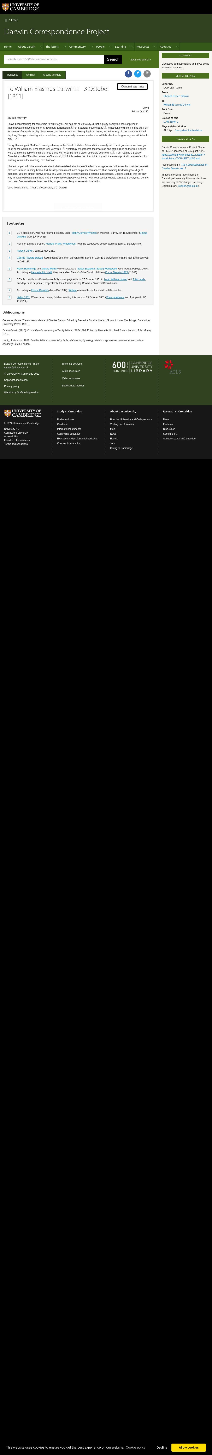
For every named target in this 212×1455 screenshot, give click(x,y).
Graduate (62, 424)
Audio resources (71, 371)
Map (112, 429)
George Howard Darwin (30, 243)
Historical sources (72, 363)
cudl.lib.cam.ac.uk (188, 185)
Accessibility (11, 436)
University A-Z (12, 429)
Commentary (77, 46)
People (100, 46)
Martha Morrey (50, 254)
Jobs (112, 443)
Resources (143, 46)
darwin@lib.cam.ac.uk (16, 367)
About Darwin (26, 46)
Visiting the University (122, 424)
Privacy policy (11, 386)
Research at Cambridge (177, 411)
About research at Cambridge (179, 438)
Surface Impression (27, 392)
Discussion (169, 429)
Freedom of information (17, 440)
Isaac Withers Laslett (115, 264)
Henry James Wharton (84, 218)
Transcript (12, 74)
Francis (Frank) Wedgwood (61, 229)
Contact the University (16, 432)
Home (6, 20)
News (113, 433)
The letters (52, 46)
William (73, 275)
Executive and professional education (77, 438)
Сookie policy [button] (135, 1447)
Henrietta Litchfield (41, 257)
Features (168, 424)
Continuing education (69, 433)
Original (30, 74)
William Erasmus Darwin (177, 104)
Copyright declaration (16, 380)
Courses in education (69, 443)
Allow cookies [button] (189, 1447)
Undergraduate (65, 419)
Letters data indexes (73, 385)
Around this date (52, 74)
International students (69, 429)
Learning (120, 46)
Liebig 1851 (23, 282)
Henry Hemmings (26, 254)
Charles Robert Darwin (176, 96)
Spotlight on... (170, 433)
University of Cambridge (20, 373)
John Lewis (139, 264)
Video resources (71, 378)
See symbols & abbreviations (188, 130)
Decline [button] (162, 1447)
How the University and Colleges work (131, 419)
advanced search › (140, 59)
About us (165, 46)
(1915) (117, 257)
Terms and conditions (16, 444)
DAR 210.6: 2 (171, 121)
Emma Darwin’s (40, 275)
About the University (123, 411)
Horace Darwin (25, 236)
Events (114, 438)
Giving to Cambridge (121, 448)
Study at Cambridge (69, 411)
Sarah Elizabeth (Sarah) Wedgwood (97, 254)
